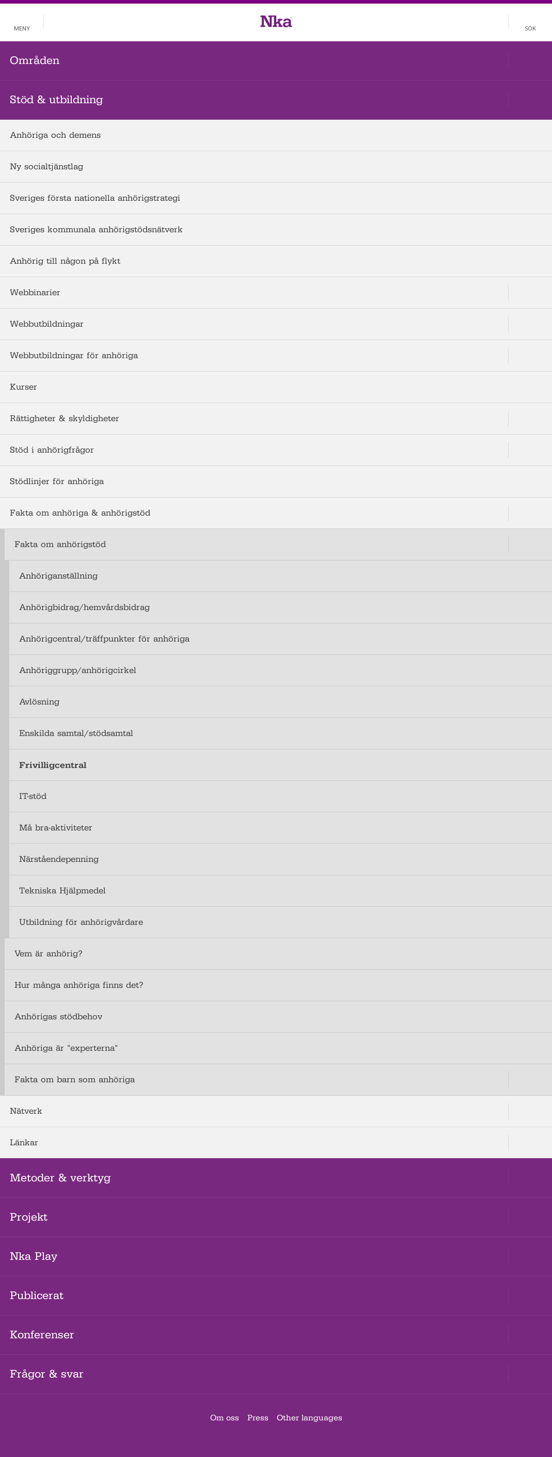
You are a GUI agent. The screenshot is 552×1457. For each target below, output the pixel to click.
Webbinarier (35, 292)
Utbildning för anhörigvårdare (81, 922)
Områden (34, 60)
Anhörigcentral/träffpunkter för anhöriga (104, 639)
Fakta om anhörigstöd (60, 544)
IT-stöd (32, 796)
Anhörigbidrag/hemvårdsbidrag (84, 607)
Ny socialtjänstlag (46, 166)
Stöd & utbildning (56, 99)
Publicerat (37, 1295)
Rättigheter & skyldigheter (64, 418)
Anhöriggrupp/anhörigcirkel (77, 670)
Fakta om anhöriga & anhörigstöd (80, 513)
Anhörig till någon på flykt (65, 261)
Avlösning (39, 702)
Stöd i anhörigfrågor (52, 450)
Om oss (224, 1417)
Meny (22, 28)
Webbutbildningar (47, 324)
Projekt (29, 1217)
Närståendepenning (59, 859)
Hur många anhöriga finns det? (79, 985)
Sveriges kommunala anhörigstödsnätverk (96, 229)
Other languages (309, 1417)
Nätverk (26, 1111)
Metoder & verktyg (60, 1177)
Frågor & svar (47, 1374)
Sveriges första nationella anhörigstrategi (95, 198)
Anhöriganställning (58, 576)
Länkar (24, 1142)
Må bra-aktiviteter (55, 827)
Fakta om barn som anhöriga (74, 1079)
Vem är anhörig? (48, 953)
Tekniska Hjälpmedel (62, 890)
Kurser (23, 387)
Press (258, 1417)
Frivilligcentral (52, 765)
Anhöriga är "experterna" (66, 1048)
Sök (530, 28)
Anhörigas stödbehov (58, 1016)
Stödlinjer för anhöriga (57, 481)
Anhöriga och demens (55, 135)
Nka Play (33, 1256)
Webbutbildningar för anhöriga (74, 355)
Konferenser (42, 1334)
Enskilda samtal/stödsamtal (76, 733)
